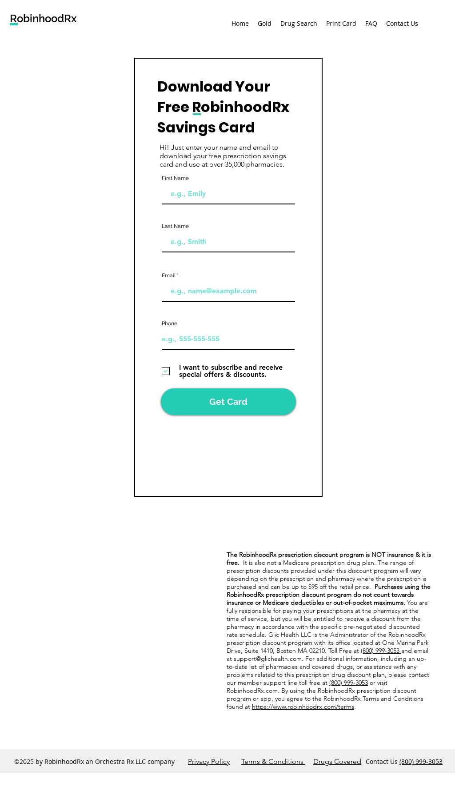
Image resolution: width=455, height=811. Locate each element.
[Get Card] (228, 401)
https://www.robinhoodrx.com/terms (303, 707)
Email (169, 275)
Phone (169, 323)
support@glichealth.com (268, 659)
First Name (175, 178)
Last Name (175, 226)
